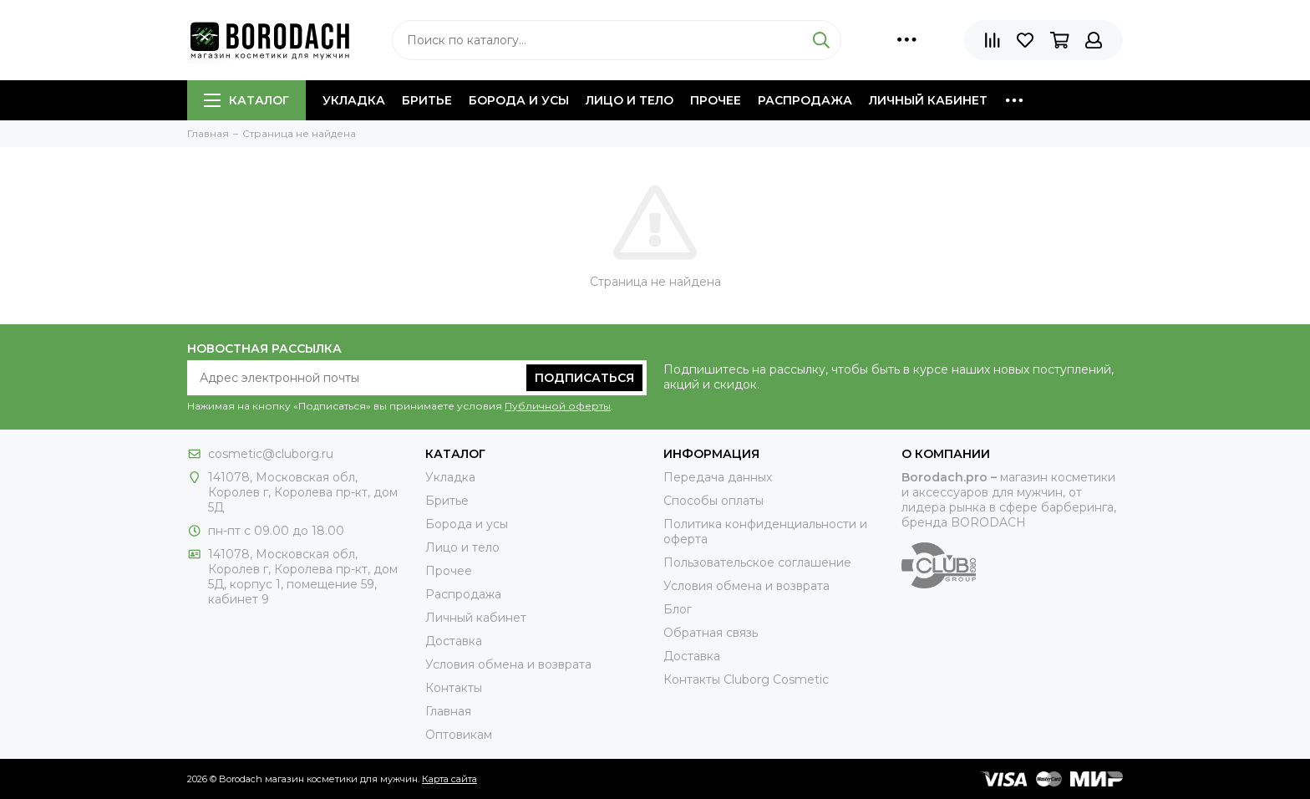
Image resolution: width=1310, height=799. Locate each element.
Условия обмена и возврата (508, 664)
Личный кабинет (928, 100)
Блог (677, 609)
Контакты (453, 687)
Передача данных (717, 477)
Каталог (246, 100)
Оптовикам (458, 734)
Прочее (715, 100)
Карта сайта (449, 779)
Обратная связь (710, 632)
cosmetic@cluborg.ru (270, 453)
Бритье (427, 100)
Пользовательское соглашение (757, 562)
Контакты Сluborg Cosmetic (746, 679)
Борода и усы (519, 100)
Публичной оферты (558, 406)
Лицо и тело (629, 100)
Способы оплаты (713, 500)
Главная (448, 711)
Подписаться (584, 377)
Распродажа (805, 100)
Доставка (453, 641)
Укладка (353, 100)
